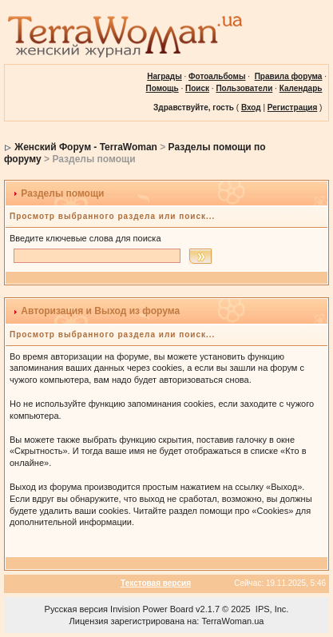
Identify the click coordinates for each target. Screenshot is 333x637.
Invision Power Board (151, 609)
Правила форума (289, 76)
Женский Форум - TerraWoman (85, 147)
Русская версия (76, 609)
